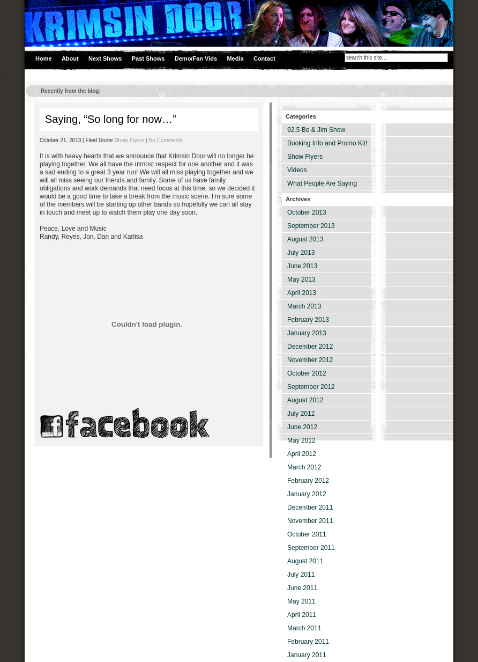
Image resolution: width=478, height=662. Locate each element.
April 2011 (301, 615)
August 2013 (305, 239)
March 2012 (304, 467)
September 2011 (311, 547)
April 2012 (301, 454)
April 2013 (301, 293)
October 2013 (306, 212)
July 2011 (301, 574)
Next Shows (105, 58)
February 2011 (308, 641)
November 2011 (310, 521)
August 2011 (305, 561)
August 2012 (305, 400)
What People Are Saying (322, 183)
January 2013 (306, 333)
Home (43, 58)
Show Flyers (129, 140)
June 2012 (302, 427)
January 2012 (306, 494)
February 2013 (308, 319)
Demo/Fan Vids (196, 58)
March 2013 (304, 306)
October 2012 (306, 373)
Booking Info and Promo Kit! (327, 143)
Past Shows (148, 58)
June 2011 (302, 588)
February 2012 (308, 480)
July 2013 (301, 252)
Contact (264, 58)
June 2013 (302, 266)
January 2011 (306, 655)
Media (235, 58)
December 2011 (310, 507)
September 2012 (311, 387)
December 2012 (310, 346)
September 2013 (311, 226)
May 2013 (301, 279)
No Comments (165, 140)
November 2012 (310, 360)
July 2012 (301, 413)
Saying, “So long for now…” (110, 119)
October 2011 (306, 534)
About (70, 58)
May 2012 (301, 440)
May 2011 (301, 601)
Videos (297, 170)
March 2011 (304, 628)
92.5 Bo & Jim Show (316, 130)
